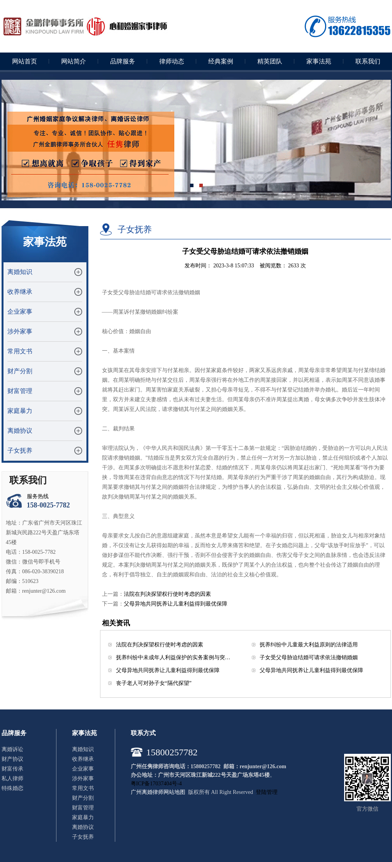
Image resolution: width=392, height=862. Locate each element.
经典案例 (220, 61)
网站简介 (73, 61)
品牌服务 (122, 61)
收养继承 (19, 291)
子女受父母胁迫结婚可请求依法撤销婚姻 (309, 657)
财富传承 (12, 769)
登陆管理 (267, 792)
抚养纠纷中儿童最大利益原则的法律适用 (309, 645)
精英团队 (269, 61)
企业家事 (19, 311)
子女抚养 (19, 450)
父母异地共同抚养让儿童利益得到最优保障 (175, 604)
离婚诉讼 (12, 749)
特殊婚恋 (12, 788)
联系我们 (367, 61)
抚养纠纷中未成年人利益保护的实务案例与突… (173, 657)
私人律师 (12, 778)
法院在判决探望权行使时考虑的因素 (167, 594)
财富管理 (19, 391)
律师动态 (171, 61)
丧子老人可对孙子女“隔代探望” (154, 683)
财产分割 (19, 371)
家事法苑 (318, 61)
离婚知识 (19, 272)
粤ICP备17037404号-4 (156, 784)
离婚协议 (19, 430)
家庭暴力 (19, 410)
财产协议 (12, 759)
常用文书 (19, 351)
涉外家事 (19, 331)
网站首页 (24, 61)
